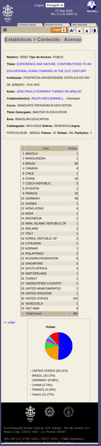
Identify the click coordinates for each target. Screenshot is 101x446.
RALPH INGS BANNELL (48, 98)
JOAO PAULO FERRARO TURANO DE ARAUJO (49, 91)
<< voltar (9, 322)
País (46, 148)
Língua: (39, 5)
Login (59, 30)
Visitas (72, 148)
